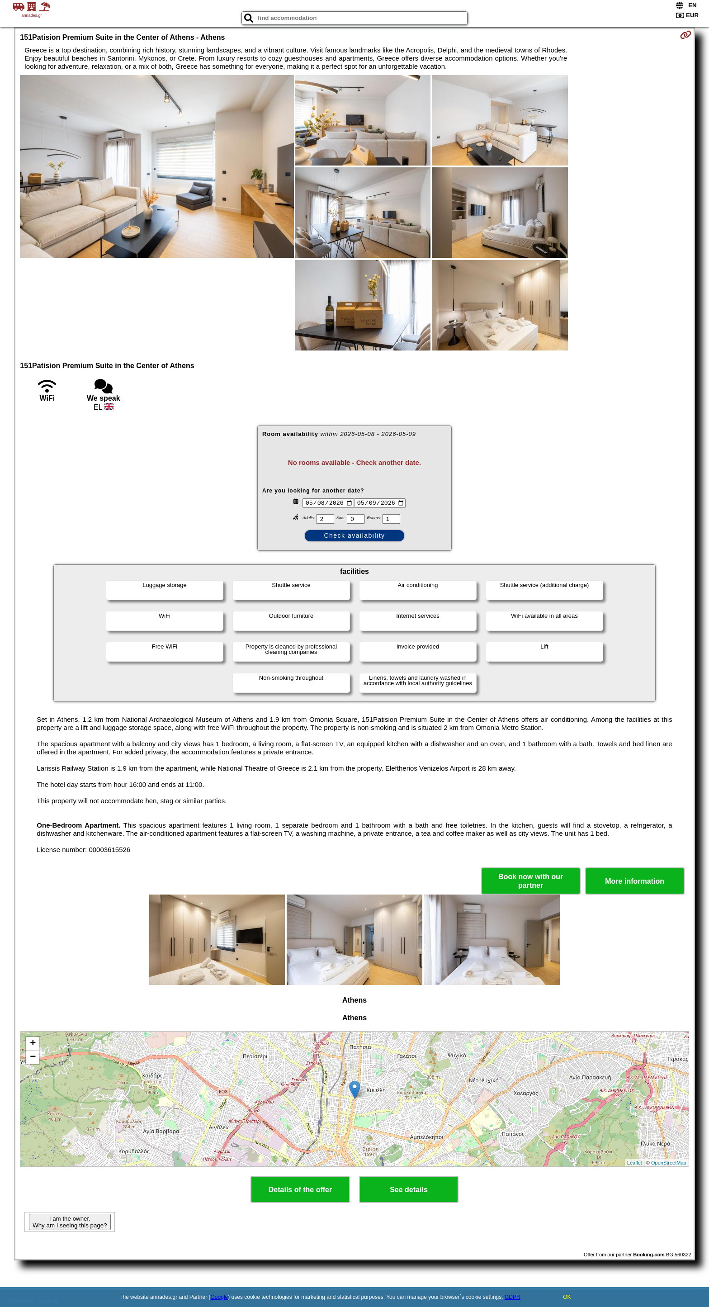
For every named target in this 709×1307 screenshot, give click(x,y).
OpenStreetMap (668, 1162)
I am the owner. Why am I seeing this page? (70, 1222)
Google (219, 1297)
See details (409, 1189)
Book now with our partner (530, 881)
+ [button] (33, 1044)
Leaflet (634, 1162)
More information (634, 881)
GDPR (512, 1297)
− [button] (33, 1057)
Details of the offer (300, 1189)
